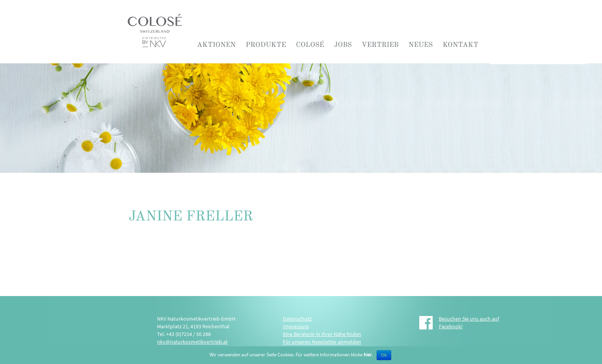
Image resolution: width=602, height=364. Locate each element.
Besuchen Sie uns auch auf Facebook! (469, 322)
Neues (420, 44)
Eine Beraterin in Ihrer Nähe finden (322, 334)
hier (368, 354)
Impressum (296, 326)
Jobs (343, 44)
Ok (384, 355)
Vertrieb (380, 44)
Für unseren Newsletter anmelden (322, 341)
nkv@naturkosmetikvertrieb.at (192, 341)
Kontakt (460, 44)
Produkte (266, 44)
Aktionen (216, 44)
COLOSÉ (310, 44)
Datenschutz (297, 318)
